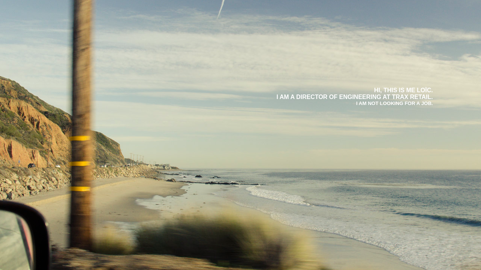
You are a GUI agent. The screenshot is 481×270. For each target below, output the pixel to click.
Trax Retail (411, 97)
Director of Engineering (338, 97)
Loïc (424, 90)
